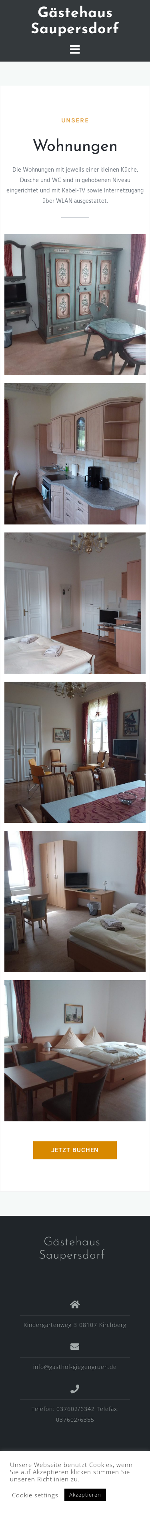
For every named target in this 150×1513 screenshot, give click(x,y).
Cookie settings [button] (35, 1495)
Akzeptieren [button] (85, 1494)
